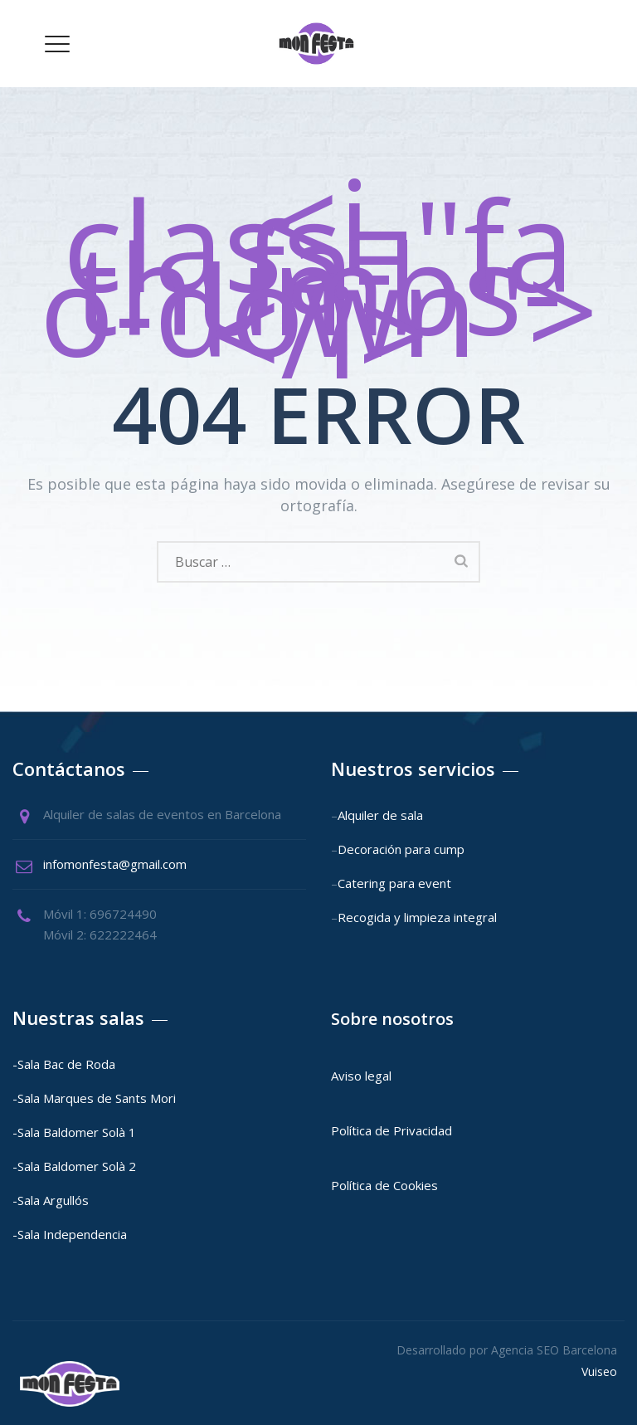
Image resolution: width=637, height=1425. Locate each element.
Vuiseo (599, 1371)
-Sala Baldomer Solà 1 (74, 1132)
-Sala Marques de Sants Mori (95, 1098)
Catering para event (394, 883)
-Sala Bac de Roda (63, 1064)
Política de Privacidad (391, 1130)
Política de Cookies (384, 1185)
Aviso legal (363, 1075)
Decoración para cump (401, 849)
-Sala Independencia (69, 1234)
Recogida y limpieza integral (417, 917)
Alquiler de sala (380, 815)
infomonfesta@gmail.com (115, 864)
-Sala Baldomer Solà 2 (74, 1166)
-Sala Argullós (50, 1200)
